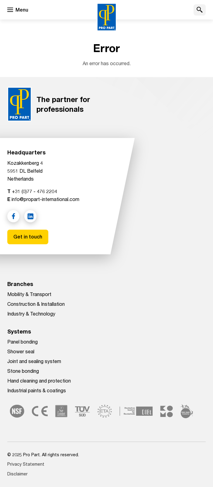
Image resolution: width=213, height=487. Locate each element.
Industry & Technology (31, 313)
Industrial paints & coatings (36, 390)
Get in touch (27, 237)
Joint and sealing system (34, 361)
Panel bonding (22, 341)
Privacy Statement (25, 464)
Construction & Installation (36, 304)
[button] (200, 10)
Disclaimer (17, 473)
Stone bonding (23, 371)
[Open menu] (17, 10)
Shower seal (20, 351)
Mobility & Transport (29, 294)
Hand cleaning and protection (39, 380)
